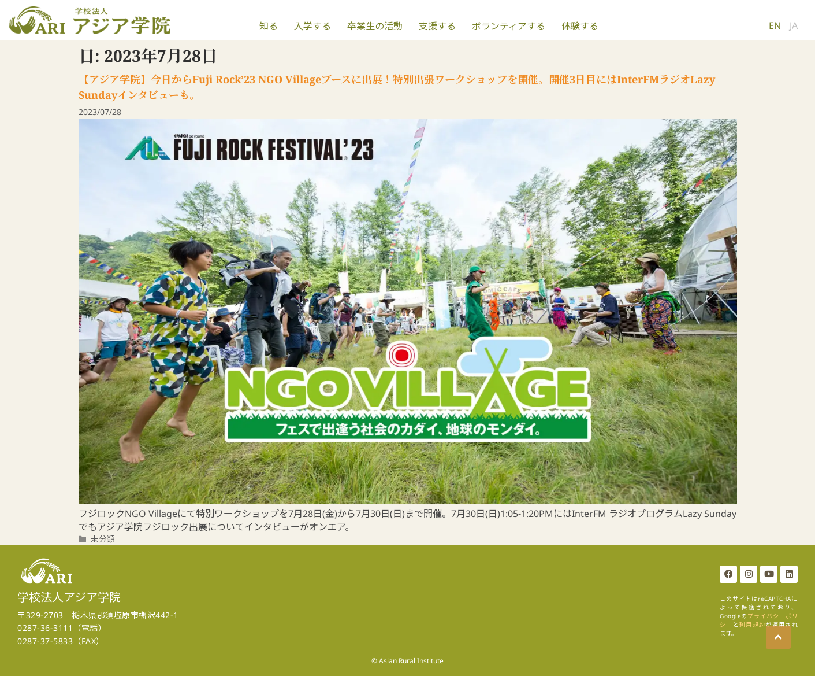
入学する (312, 26)
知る (268, 26)
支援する (437, 26)
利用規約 (752, 624)
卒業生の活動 (375, 26)
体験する (579, 26)
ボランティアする (508, 26)
